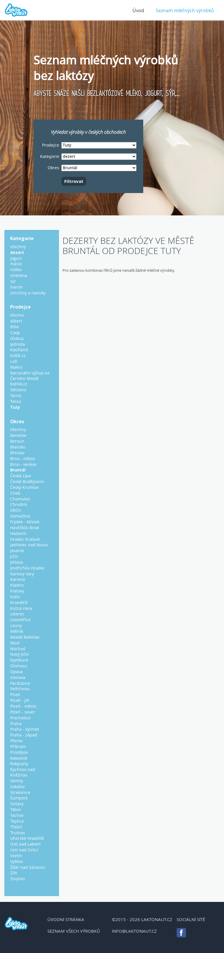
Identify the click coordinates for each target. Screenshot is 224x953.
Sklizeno (18, 389)
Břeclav (17, 452)
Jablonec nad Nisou (29, 544)
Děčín (15, 510)
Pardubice (20, 683)
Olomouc (19, 666)
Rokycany (19, 763)
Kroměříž (19, 602)
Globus (17, 338)
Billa (14, 326)
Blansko (17, 447)
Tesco (15, 401)
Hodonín (18, 533)
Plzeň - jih (19, 700)
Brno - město (22, 458)
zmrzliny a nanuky (28, 293)
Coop (15, 332)
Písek (15, 694)
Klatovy (17, 591)
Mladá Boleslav (25, 637)
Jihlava (16, 562)
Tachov (17, 815)
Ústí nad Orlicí (24, 850)
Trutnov (17, 832)
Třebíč (16, 827)
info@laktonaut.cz (134, 931)
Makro (16, 367)
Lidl (13, 361)
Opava (16, 671)
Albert (16, 321)
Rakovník (18, 758)
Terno (15, 395)
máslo (16, 263)
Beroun (17, 441)
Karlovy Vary (22, 574)
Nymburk (19, 660)
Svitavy (17, 803)
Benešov (18, 435)
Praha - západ (23, 735)
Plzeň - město (23, 706)
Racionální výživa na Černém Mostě (29, 375)
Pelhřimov (20, 688)
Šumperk (19, 798)
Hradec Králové (25, 539)
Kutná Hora (21, 608)
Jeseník (17, 550)
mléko (16, 269)
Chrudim (18, 504)
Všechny (18, 429)
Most (15, 643)
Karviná (17, 579)
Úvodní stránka (65, 919)
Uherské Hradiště (27, 838)
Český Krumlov (24, 487)
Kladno (17, 585)
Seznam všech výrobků (73, 931)
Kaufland (19, 349)
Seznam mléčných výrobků (185, 10)
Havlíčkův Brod (24, 527)
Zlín (13, 872)
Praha (15, 723)
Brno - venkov (23, 464)
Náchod (17, 648)
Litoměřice (20, 619)
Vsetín (16, 855)
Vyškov (16, 861)
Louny (16, 625)
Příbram (18, 746)
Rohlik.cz (18, 384)
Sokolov (17, 786)
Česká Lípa (20, 475)
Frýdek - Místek (25, 522)
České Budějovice (27, 481)
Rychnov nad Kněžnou (22, 772)
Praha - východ (24, 729)
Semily (16, 780)
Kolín (15, 596)
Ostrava (17, 677)
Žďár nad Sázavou (27, 867)
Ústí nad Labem (25, 844)
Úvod (138, 10)
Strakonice (20, 792)
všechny (18, 246)
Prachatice (20, 717)
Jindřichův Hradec (27, 568)
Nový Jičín (19, 654)
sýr (13, 281)
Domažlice (20, 516)
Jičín (14, 556)
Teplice (17, 821)
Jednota (17, 344)
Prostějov (19, 752)
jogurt (16, 258)
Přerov (16, 740)
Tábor (15, 809)
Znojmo (17, 878)
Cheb (15, 493)
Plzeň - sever (22, 712)
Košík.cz (18, 355)
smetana (18, 275)
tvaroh (16, 287)
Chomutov (20, 499)
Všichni (17, 315)
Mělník (16, 631)
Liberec (17, 614)
